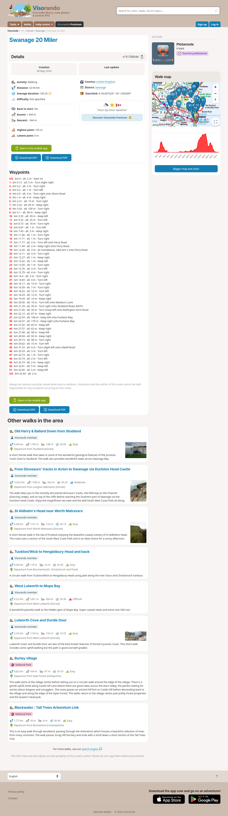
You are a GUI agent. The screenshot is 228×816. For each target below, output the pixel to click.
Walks (27, 24)
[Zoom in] (215, 87)
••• (22, 30)
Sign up (202, 24)
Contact (13, 798)
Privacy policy (16, 791)
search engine (92, 749)
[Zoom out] (215, 93)
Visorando (12, 30)
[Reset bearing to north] (215, 100)
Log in (215, 24)
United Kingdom (105, 81)
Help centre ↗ (44, 24)
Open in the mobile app (31, 148)
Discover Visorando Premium (112, 117)
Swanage (100, 87)
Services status (102, 812)
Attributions (159, 124)
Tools (14, 24)
